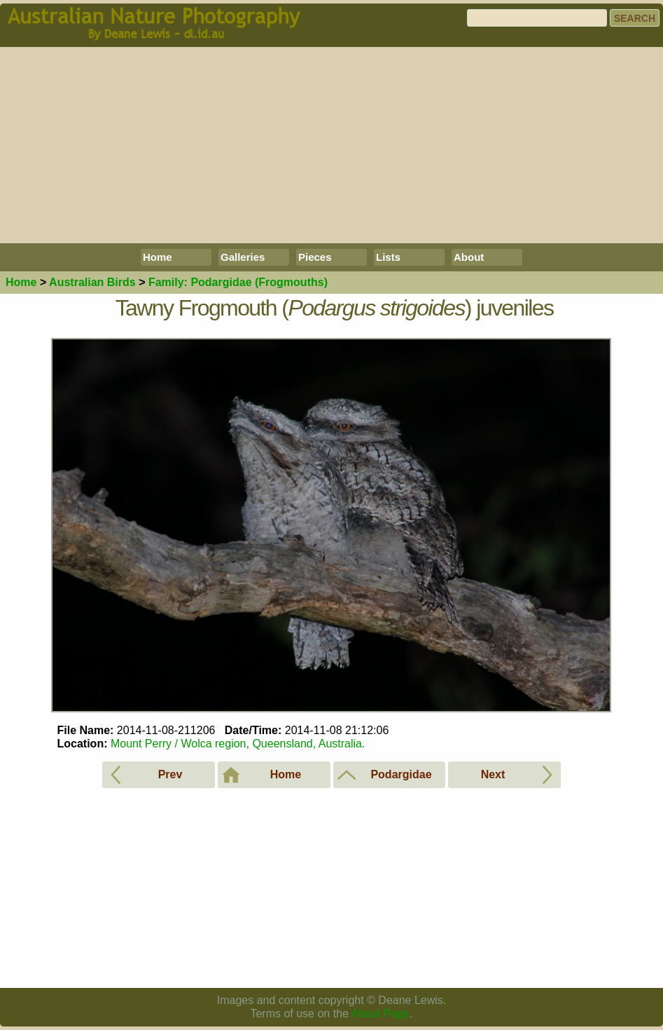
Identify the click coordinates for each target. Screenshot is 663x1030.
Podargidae (238, 282)
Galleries (243, 257)
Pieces (315, 257)
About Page (380, 1013)
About (469, 257)
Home (157, 257)
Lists (388, 257)
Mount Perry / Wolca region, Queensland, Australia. (238, 744)
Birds (92, 282)
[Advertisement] (331, 145)
